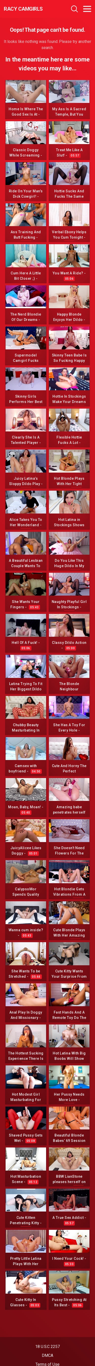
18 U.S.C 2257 (47, 1346)
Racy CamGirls (23, 9)
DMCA (47, 1355)
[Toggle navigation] (87, 9)
